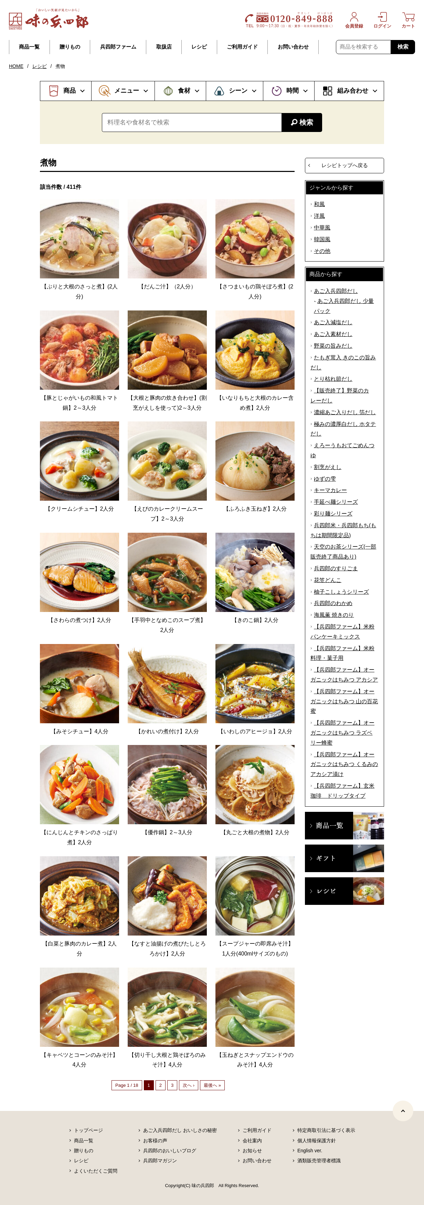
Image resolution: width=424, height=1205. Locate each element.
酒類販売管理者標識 (319, 1160)
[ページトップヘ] (403, 1111)
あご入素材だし (333, 334)
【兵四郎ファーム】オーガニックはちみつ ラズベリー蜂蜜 (342, 733)
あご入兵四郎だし (336, 291)
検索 (403, 47)
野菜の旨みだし (333, 346)
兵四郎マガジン (160, 1160)
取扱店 (164, 47)
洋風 (319, 216)
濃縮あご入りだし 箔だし (345, 412)
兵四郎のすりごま (336, 568)
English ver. (309, 1150)
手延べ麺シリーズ (336, 502)
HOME (16, 66)
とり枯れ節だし (333, 379)
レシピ (199, 47)
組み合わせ (352, 90)
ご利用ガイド (242, 47)
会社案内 (252, 1140)
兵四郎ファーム (118, 47)
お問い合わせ (293, 47)
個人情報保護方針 (316, 1140)
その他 (322, 251)
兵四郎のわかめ (333, 603)
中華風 (322, 228)
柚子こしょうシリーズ (341, 592)
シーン (238, 90)
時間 (292, 90)
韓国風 (322, 239)
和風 (319, 204)
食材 (184, 90)
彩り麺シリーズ (333, 514)
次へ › (188, 1085)
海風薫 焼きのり (334, 615)
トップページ (88, 1130)
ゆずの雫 (325, 479)
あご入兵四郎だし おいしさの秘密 (180, 1130)
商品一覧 (29, 47)
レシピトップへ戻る (344, 165)
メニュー (126, 90)
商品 (69, 90)
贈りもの (70, 47)
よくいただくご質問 (95, 1171)
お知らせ (252, 1150)
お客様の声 (155, 1140)
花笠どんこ (327, 580)
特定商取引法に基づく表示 (326, 1130)
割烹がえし (327, 467)
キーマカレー (330, 490)
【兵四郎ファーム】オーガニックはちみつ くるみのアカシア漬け (344, 764)
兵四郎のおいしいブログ (169, 1150)
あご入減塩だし (333, 322)
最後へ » (212, 1085)
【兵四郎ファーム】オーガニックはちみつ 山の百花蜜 (344, 701)
